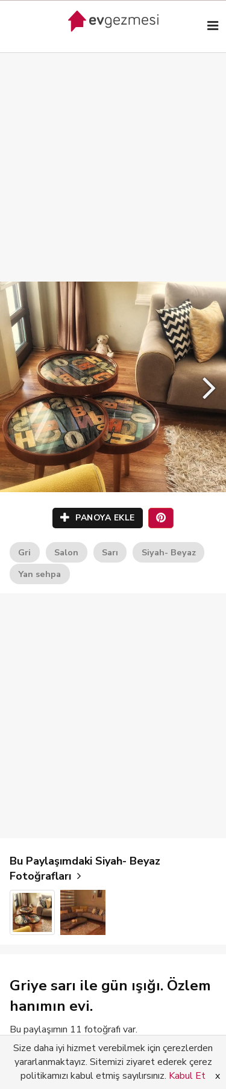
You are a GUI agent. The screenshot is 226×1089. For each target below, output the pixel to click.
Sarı (110, 552)
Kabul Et (187, 1075)
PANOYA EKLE (97, 517)
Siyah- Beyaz (169, 552)
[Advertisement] (113, 155)
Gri (24, 552)
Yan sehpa (39, 574)
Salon (66, 552)
